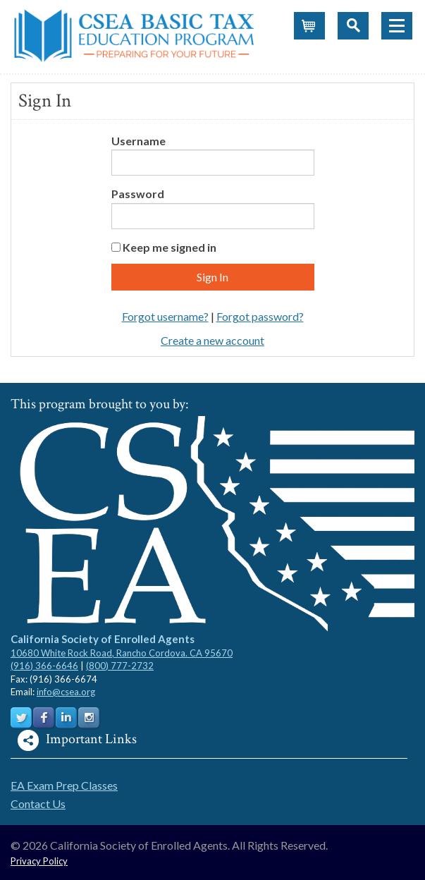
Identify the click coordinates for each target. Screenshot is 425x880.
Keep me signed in (169, 247)
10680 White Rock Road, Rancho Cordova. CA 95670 (122, 653)
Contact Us (38, 803)
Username (138, 140)
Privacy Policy (39, 861)
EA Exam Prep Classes (64, 785)
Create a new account (212, 340)
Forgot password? (260, 316)
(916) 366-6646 (44, 665)
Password (137, 193)
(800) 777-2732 (120, 665)
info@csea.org (66, 691)
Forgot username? (165, 316)
